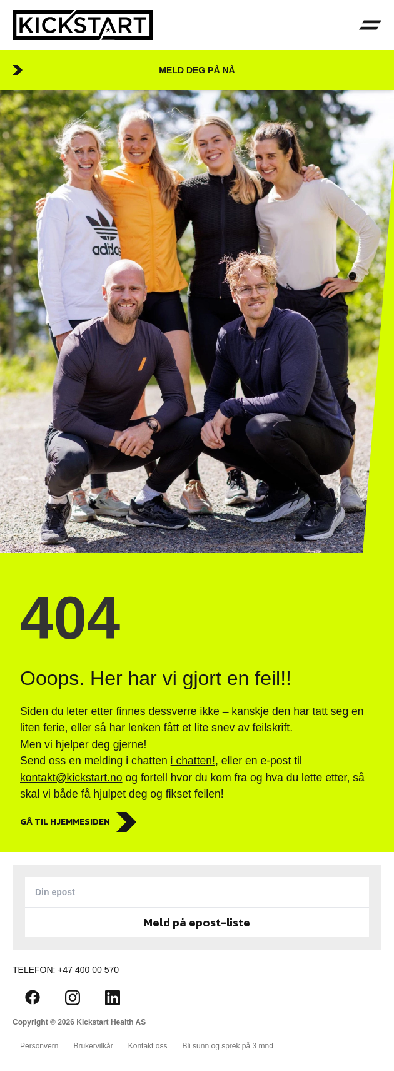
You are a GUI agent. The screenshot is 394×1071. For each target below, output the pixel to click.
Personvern (39, 1046)
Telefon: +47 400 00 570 (66, 970)
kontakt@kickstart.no (71, 777)
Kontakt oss (148, 1046)
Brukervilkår (93, 1046)
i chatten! (193, 760)
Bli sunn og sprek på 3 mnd (227, 1046)
